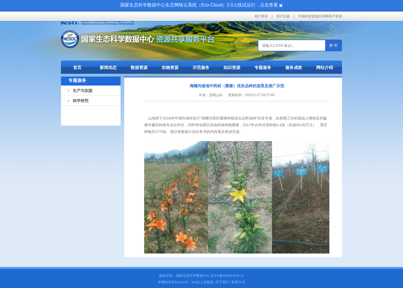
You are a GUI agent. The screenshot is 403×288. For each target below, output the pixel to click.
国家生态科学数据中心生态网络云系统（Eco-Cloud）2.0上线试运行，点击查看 (199, 5)
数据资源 (139, 67)
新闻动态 (108, 67)
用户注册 (283, 16)
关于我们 (222, 282)
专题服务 (262, 67)
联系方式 (238, 282)
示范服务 (201, 67)
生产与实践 (80, 90)
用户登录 (261, 16)
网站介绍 (324, 67)
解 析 (333, 45)
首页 (77, 67)
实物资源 (170, 67)
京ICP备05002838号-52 (227, 276)
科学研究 (78, 100)
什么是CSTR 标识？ (274, 55)
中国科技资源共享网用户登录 (320, 16)
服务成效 (293, 67)
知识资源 (231, 67)
